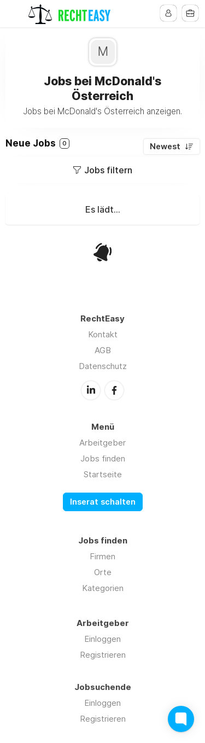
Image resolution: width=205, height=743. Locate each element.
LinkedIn (90, 390)
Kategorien (103, 588)
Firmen (102, 556)
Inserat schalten (103, 502)
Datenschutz (103, 366)
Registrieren (103, 655)
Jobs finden (102, 458)
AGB (103, 350)
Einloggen (102, 639)
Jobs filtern (108, 170)
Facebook (114, 390)
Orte (103, 572)
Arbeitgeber (102, 442)
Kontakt (103, 334)
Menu (15, 13)
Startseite (103, 474)
